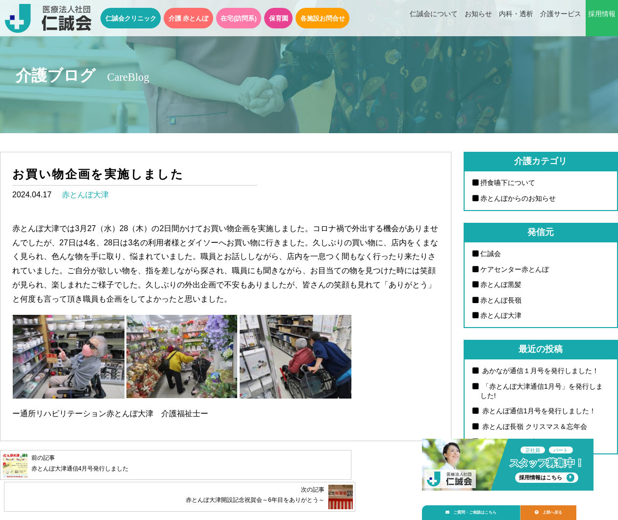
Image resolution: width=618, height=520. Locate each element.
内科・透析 (516, 18)
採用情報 (602, 18)
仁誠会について (434, 18)
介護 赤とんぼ (189, 18)
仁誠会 (490, 254)
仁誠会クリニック (130, 18)
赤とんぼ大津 (85, 194)
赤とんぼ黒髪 (500, 284)
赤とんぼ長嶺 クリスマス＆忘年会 (533, 426)
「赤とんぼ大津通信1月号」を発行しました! (541, 391)
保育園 (278, 18)
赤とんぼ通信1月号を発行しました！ (538, 411)
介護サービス (560, 18)
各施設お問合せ (322, 18)
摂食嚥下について (507, 183)
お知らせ (478, 18)
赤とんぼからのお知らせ (518, 198)
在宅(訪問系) (239, 18)
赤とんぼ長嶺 (500, 300)
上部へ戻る (563, 508)
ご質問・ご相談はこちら (477, 508)
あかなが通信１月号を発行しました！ (539, 371)
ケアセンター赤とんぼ (514, 269)
